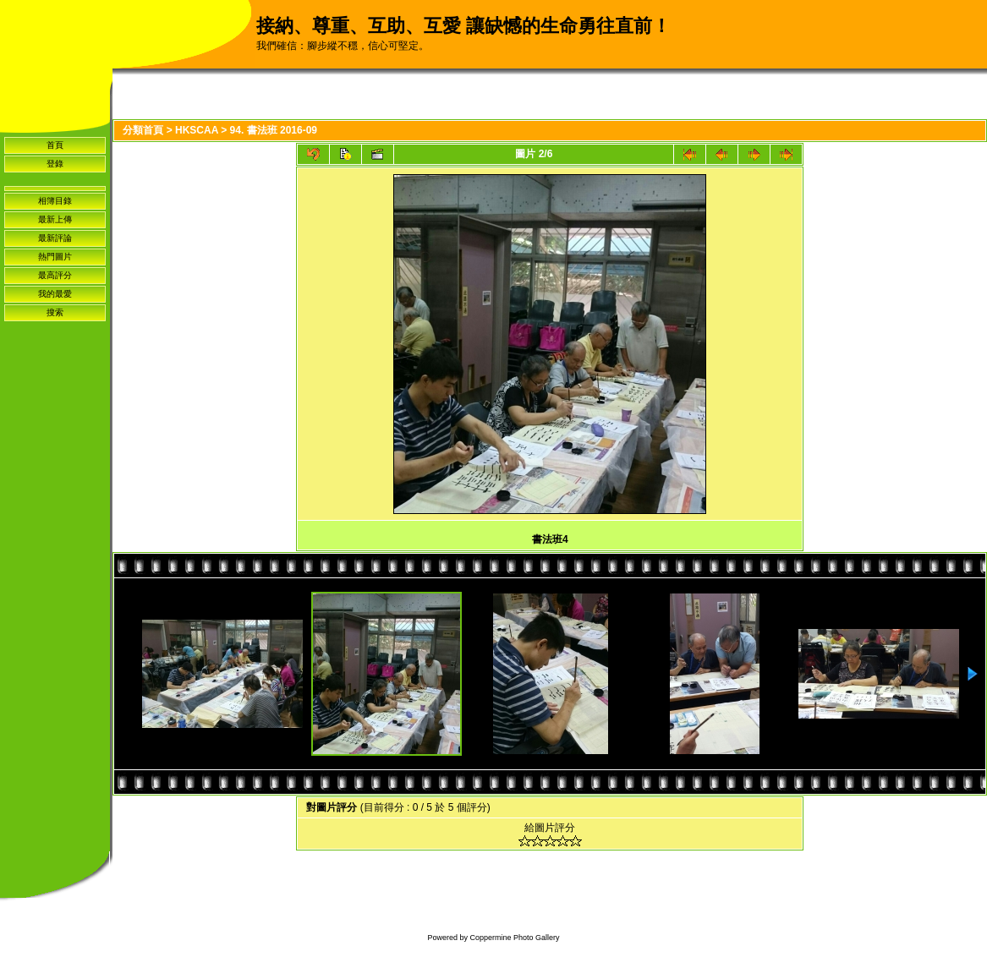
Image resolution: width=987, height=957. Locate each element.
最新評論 (55, 238)
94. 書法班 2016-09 (273, 130)
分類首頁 (143, 130)
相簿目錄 (55, 200)
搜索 (55, 312)
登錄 (55, 163)
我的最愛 (55, 293)
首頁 (55, 145)
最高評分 (55, 275)
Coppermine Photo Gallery (514, 937)
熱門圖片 (55, 256)
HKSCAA (196, 130)
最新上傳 (55, 219)
